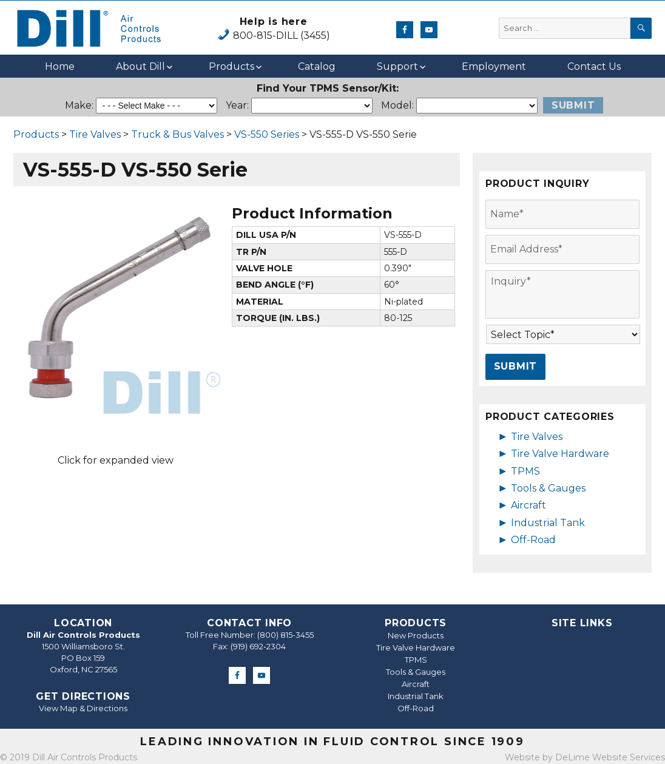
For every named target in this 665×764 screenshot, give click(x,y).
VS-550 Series (266, 134)
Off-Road (533, 540)
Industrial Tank (548, 523)
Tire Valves (95, 134)
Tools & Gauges (548, 488)
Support (397, 66)
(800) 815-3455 (285, 635)
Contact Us (594, 66)
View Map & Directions (83, 708)
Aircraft (528, 505)
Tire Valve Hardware (560, 453)
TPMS (525, 471)
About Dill (140, 66)
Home (60, 66)
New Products (416, 635)
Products (231, 66)
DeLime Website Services (610, 757)
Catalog (317, 66)
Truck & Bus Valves (177, 134)
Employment (494, 66)
